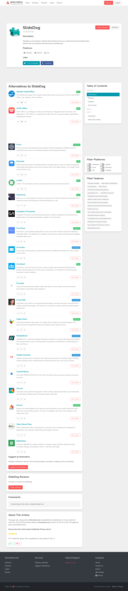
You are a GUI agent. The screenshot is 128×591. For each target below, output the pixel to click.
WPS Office (21, 108)
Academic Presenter (25, 211)
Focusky (20, 283)
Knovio (19, 388)
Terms (114, 587)
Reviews (91, 98)
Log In (118, 3)
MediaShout (22, 335)
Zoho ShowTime (24, 424)
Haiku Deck (21, 319)
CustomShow (22, 371)
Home (27, 3)
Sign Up (108, 3)
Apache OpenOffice (25, 91)
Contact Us (99, 566)
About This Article (94, 120)
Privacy (120, 587)
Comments (92, 116)
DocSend (20, 264)
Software (35, 3)
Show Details (75, 102)
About (97, 563)
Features (91, 102)
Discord (59, 3)
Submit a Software (41, 563)
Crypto (52, 3)
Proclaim (20, 247)
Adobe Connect (23, 355)
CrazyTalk (21, 300)
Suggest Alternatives (42, 566)
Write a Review (102, 27)
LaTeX (19, 180)
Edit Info (115, 27)
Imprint (97, 569)
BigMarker (21, 441)
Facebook (48, 63)
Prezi (18, 144)
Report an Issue (70, 563)
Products (44, 3)
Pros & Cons (92, 105)
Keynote (20, 161)
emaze (19, 405)
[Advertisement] (64, 15)
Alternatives (92, 94)
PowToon (20, 228)
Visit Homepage (32, 63)
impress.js (21, 194)
